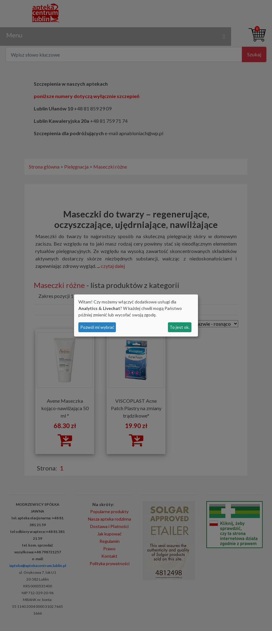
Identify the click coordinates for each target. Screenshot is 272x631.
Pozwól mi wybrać (97, 327)
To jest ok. (179, 327)
